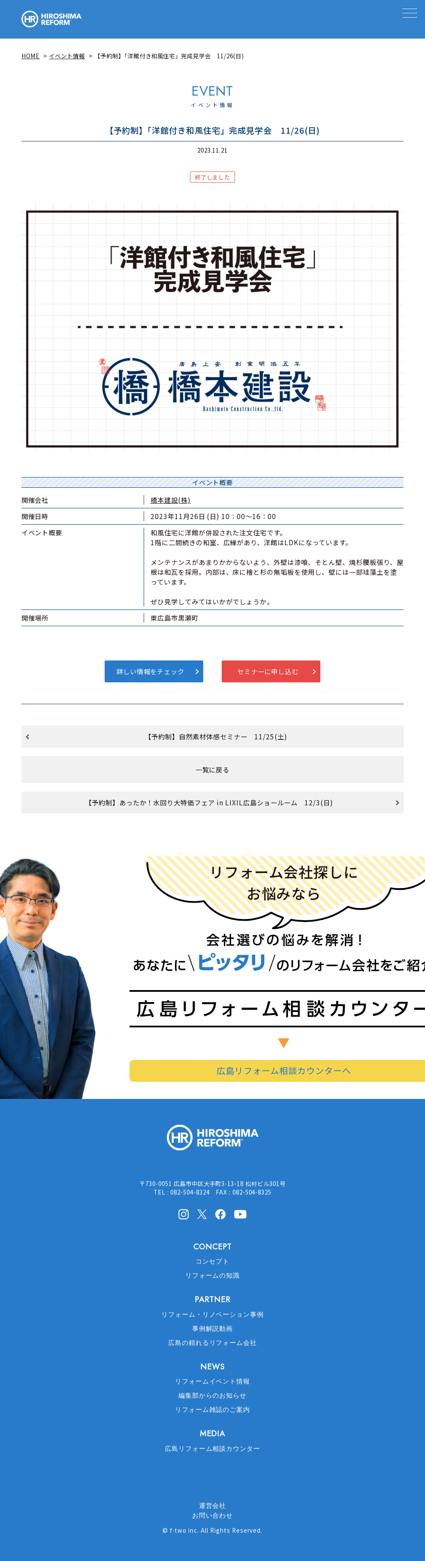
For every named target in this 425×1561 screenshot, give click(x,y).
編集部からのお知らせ (212, 1395)
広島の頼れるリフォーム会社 (212, 1343)
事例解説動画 (212, 1328)
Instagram (183, 1214)
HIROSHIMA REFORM (213, 1141)
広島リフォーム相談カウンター (212, 1448)
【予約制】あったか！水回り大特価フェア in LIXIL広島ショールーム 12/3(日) (209, 802)
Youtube (240, 1213)
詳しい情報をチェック (150, 671)
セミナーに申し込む (268, 671)
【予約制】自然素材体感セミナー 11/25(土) (216, 736)
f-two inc (184, 1530)
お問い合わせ (212, 1515)
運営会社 (212, 1505)
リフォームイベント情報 (212, 1381)
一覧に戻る (213, 769)
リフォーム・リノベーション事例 (212, 1314)
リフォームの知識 (212, 1275)
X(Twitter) (202, 1214)
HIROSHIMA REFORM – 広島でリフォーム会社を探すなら (51, 19)
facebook (220, 1214)
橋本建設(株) (171, 499)
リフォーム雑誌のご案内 (212, 1409)
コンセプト (213, 1261)
